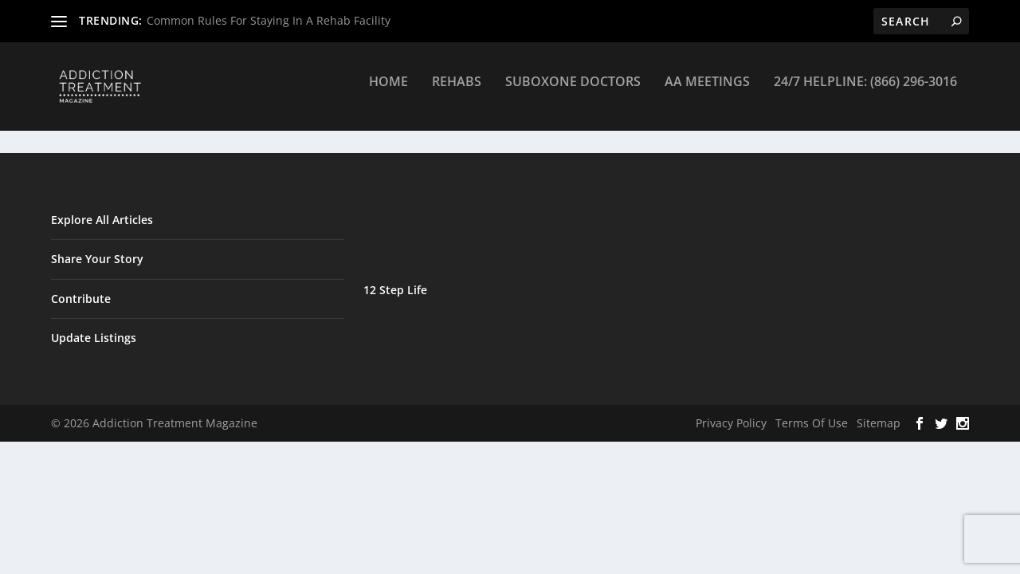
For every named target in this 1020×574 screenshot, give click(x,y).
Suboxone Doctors (573, 92)
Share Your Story (97, 259)
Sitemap (878, 423)
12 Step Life (395, 290)
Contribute (81, 298)
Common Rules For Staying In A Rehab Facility (268, 20)
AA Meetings (707, 92)
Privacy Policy (731, 423)
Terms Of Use (811, 423)
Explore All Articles (102, 220)
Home (388, 92)
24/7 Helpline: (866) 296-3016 (865, 92)
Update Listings (93, 338)
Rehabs (456, 92)
